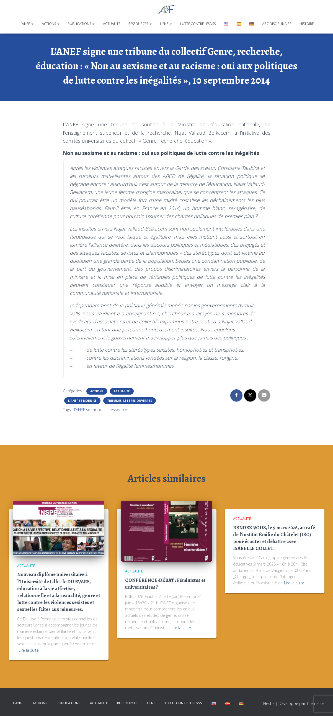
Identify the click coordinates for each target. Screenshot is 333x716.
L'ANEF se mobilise (82, 401)
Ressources (140, 23)
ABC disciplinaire (276, 23)
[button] (32, 23)
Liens (166, 23)
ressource (118, 409)
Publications (81, 23)
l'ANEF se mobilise (90, 409)
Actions (51, 23)
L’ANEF (26, 23)
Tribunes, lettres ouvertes (129, 401)
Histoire (307, 23)
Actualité (111, 23)
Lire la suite (29, 650)
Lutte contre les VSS (198, 23)
